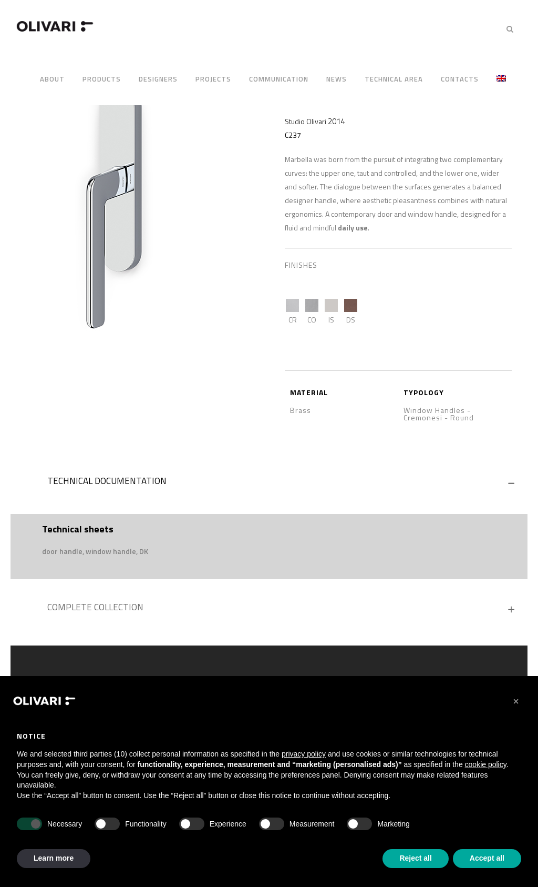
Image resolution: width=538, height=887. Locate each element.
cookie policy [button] (485, 764)
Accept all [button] (487, 858)
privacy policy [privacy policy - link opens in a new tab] (304, 754)
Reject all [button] (415, 858)
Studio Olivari (305, 121)
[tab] (269, 483)
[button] (516, 701)
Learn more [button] (54, 858)
